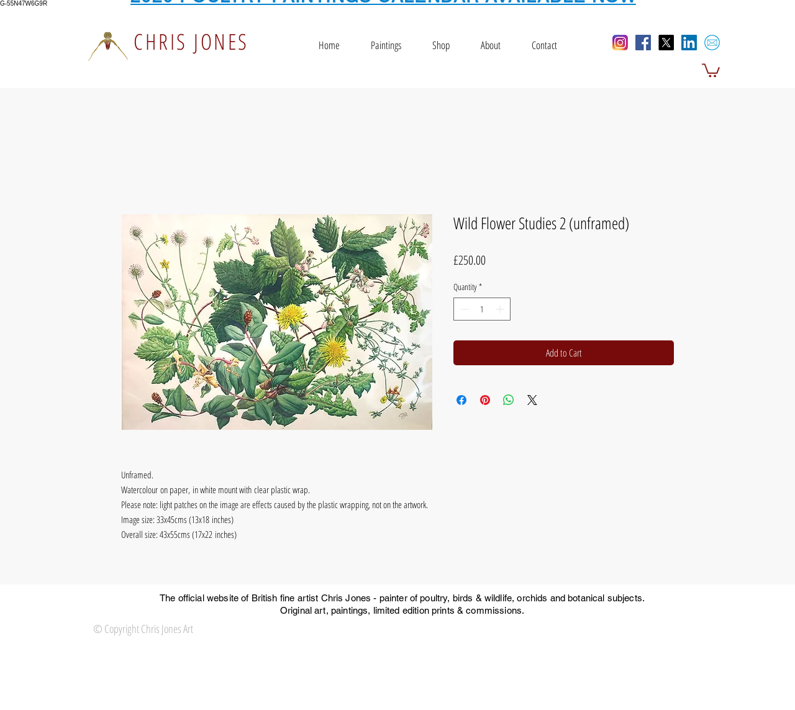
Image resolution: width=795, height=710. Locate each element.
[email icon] (712, 42)
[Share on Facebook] (461, 400)
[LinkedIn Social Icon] (689, 42)
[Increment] (501, 309)
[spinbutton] (482, 309)
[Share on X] (532, 400)
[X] (666, 42)
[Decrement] (463, 309)
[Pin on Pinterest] (485, 400)
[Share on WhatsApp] (508, 400)
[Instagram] (620, 42)
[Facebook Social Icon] (643, 42)
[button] (711, 69)
